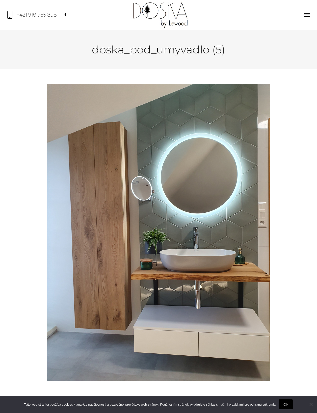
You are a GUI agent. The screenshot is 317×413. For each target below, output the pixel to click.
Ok (285, 404)
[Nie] (310, 404)
